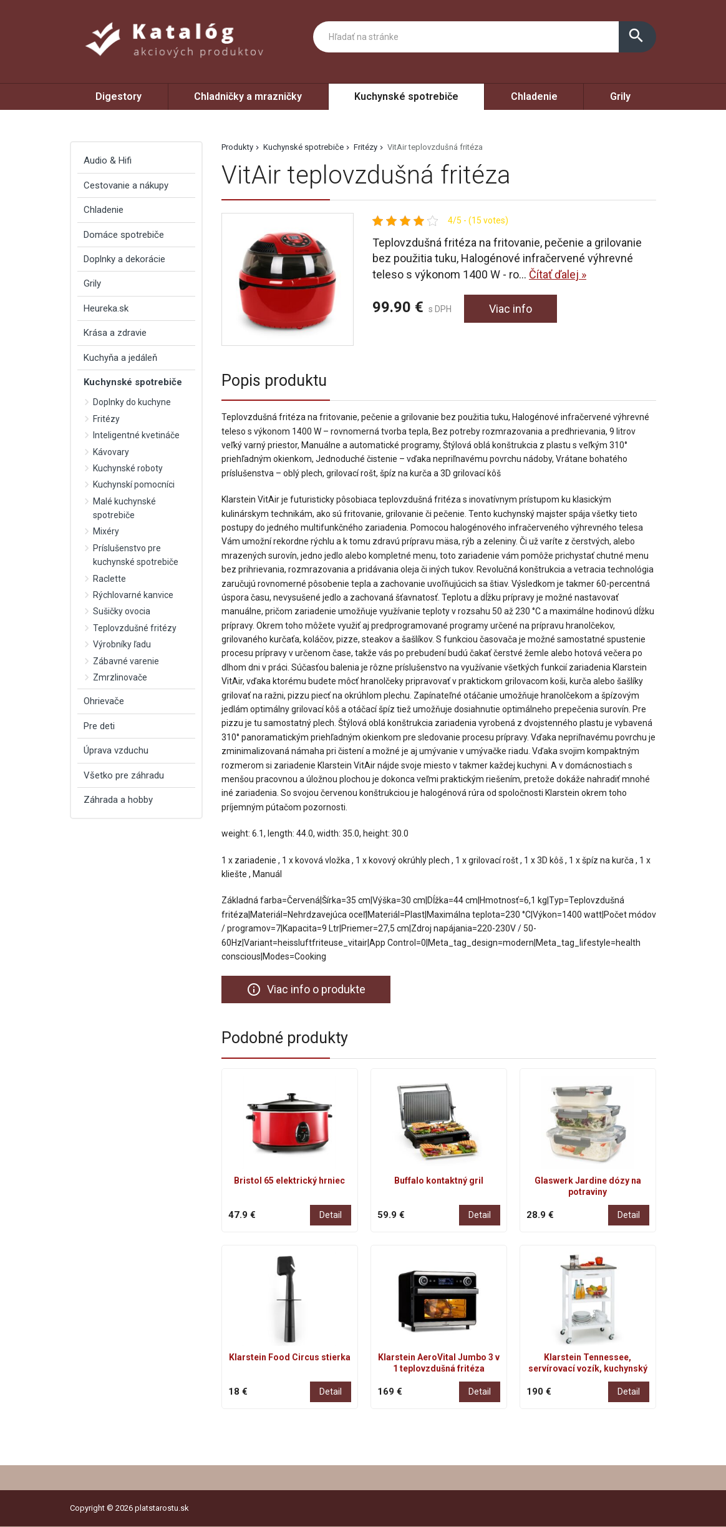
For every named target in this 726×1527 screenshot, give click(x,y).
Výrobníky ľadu (122, 644)
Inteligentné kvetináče (136, 435)
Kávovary (111, 452)
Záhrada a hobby (118, 799)
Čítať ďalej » (557, 274)
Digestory (118, 96)
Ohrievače (104, 701)
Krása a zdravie (115, 332)
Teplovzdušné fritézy (135, 628)
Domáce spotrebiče (124, 234)
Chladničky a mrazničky (248, 96)
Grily (620, 96)
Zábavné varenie (126, 661)
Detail (330, 1215)
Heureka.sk (106, 308)
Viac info (510, 308)
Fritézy (365, 147)
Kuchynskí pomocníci (134, 484)
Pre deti (99, 726)
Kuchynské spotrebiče (406, 96)
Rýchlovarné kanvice (133, 595)
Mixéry (106, 531)
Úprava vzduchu (116, 750)
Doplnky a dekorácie (124, 259)
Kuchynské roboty (128, 468)
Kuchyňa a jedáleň (120, 357)
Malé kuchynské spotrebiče (124, 508)
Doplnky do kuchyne (132, 402)
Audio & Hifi (108, 160)
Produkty (237, 147)
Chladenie (534, 96)
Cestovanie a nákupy (126, 185)
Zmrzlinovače (120, 677)
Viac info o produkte (305, 989)
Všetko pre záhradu (124, 775)
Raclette (109, 579)
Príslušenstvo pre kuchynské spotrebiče (135, 555)
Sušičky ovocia (121, 611)
